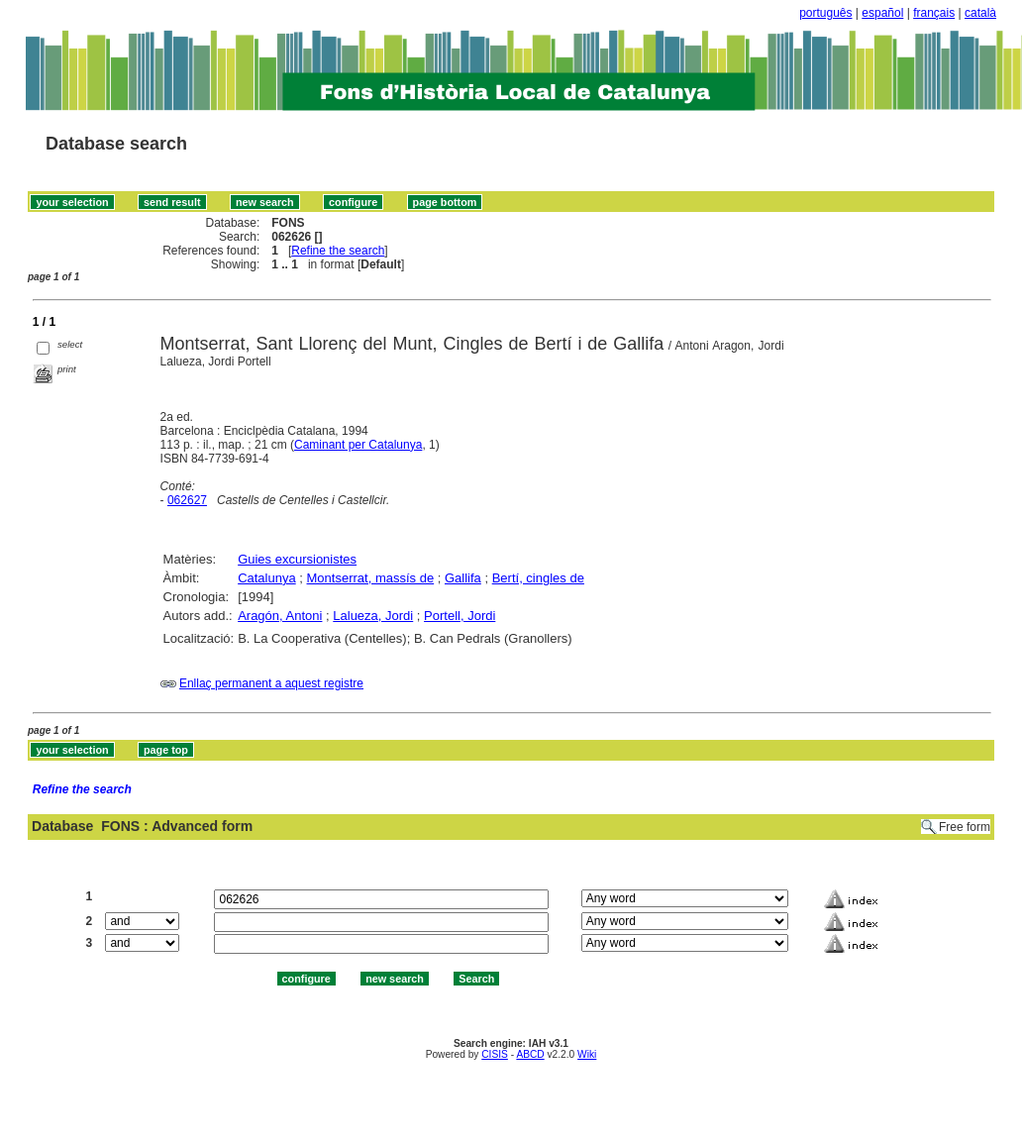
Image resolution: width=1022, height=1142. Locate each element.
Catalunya (267, 578)
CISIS (494, 1054)
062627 (187, 500)
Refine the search (337, 251)
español (882, 13)
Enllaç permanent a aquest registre (271, 683)
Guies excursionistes (297, 559)
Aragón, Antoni (280, 615)
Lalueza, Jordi (373, 615)
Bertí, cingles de (538, 578)
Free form (964, 827)
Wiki (586, 1054)
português (825, 13)
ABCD (530, 1054)
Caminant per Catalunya (358, 445)
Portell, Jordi (459, 615)
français (934, 13)
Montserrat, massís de (371, 578)
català (980, 13)
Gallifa (463, 578)
